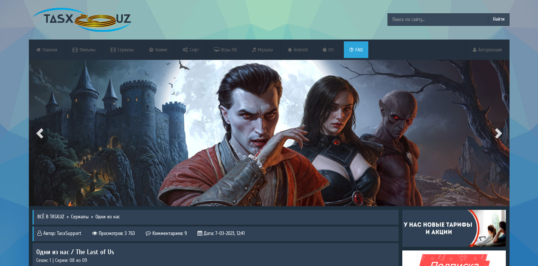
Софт (191, 49)
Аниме (158, 49)
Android (298, 49)
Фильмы (83, 49)
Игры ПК (225, 49)
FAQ (356, 49)
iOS (328, 49)
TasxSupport (69, 233)
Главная (46, 49)
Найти (499, 19)
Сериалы (122, 49)
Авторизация (487, 49)
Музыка (262, 49)
